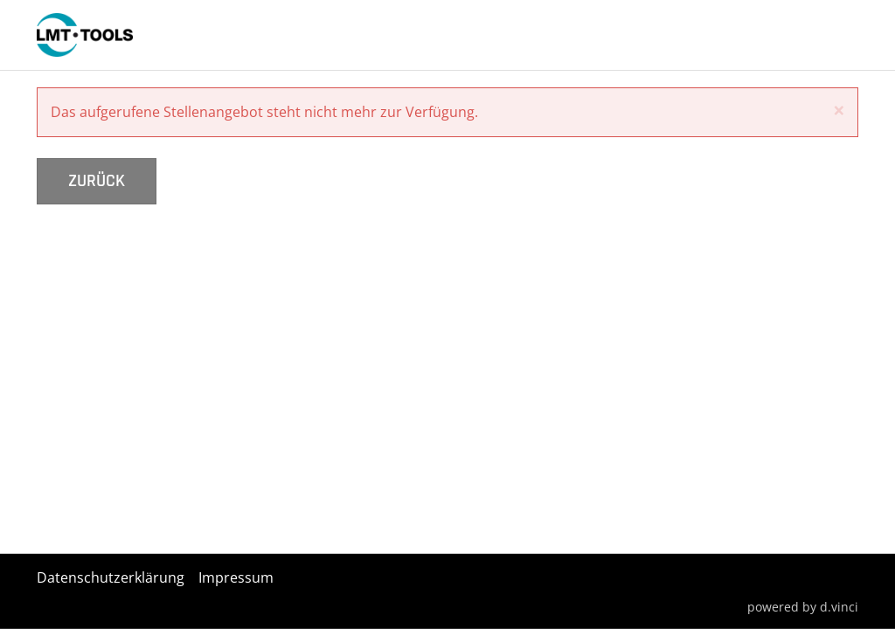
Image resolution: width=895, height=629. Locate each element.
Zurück (96, 180)
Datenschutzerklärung (110, 577)
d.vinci (839, 606)
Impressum (236, 577)
